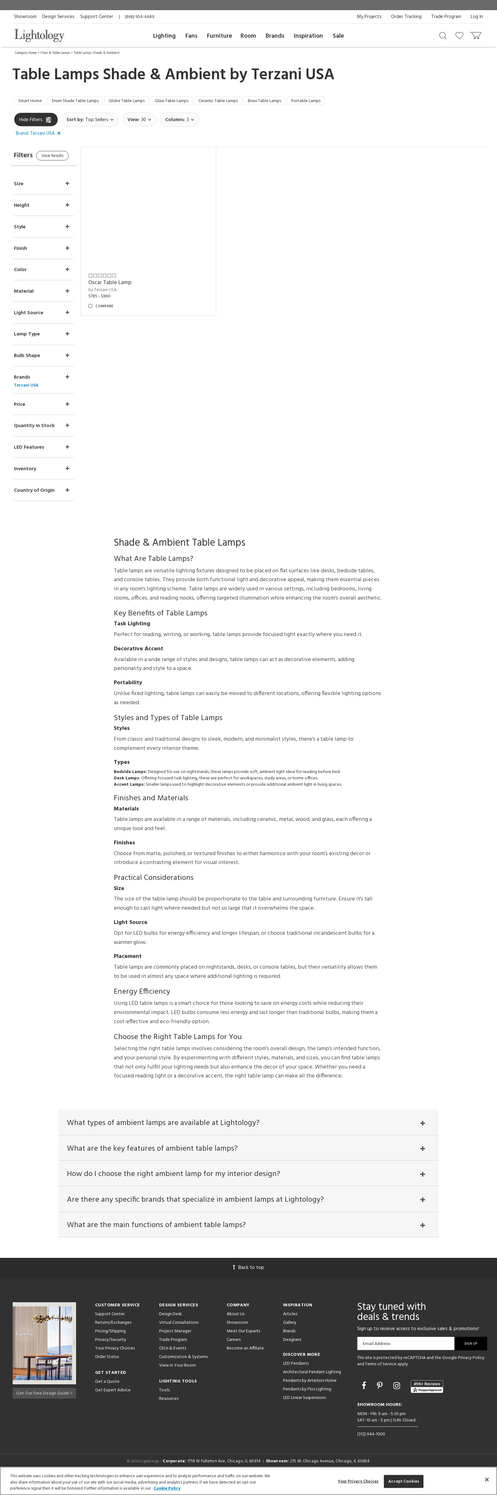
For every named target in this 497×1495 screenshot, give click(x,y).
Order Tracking (406, 17)
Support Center (96, 17)
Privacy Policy (471, 1371)
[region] (248, 1481)
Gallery (289, 1335)
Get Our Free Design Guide (44, 1404)
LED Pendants (296, 1376)
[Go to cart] (476, 34)
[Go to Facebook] (364, 1399)
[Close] (487, 1479)
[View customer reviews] (427, 1399)
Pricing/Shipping (110, 1344)
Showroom (25, 17)
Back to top (248, 1281)
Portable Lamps (344, 102)
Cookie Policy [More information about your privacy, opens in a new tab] (166, 1488)
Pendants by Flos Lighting (307, 1402)
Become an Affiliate (245, 1361)
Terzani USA (293, 75)
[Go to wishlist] (461, 35)
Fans (191, 36)
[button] (39, 135)
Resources (168, 1411)
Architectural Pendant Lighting (312, 1385)
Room (248, 36)
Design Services (58, 17)
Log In (477, 17)
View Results (67, 158)
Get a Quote (107, 1394)
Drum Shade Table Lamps (82, 102)
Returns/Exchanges (113, 1335)
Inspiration (308, 36)
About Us (235, 1327)
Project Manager (175, 1344)
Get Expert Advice (113, 1403)
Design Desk (170, 1327)
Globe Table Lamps (140, 102)
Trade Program (446, 17)
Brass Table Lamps (297, 102)
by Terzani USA (115, 291)
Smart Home (31, 102)
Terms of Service (381, 1377)
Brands (275, 36)
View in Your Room (177, 1378)
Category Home (26, 53)
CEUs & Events (172, 1361)
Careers (234, 1352)
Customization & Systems (183, 1370)
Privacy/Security (110, 1352)
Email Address (376, 1356)
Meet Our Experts (243, 1344)
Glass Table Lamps (191, 102)
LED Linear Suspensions (304, 1410)
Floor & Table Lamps (55, 53)
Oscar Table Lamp (122, 284)
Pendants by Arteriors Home (310, 1393)
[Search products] (443, 35)
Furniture (219, 36)
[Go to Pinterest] (380, 1399)
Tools (164, 1403)
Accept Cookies (403, 1481)
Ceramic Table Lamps (244, 102)
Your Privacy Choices (115, 1361)
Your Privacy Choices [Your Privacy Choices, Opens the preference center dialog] (358, 1481)
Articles (290, 1327)
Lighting (164, 36)
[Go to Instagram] (397, 1399)
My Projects (369, 17)
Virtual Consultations (178, 1335)
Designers (292, 1352)
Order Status (107, 1370)
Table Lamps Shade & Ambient (96, 53)
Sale (338, 36)
